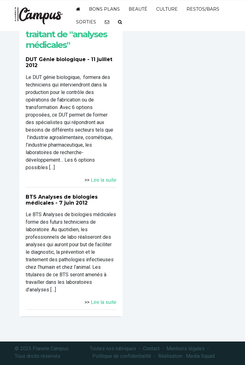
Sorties (86, 22)
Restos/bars (202, 9)
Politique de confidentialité (121, 356)
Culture (167, 9)
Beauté (138, 9)
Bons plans (104, 9)
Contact (151, 349)
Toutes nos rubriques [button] (113, 349)
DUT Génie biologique (56, 59)
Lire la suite (103, 180)
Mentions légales (185, 349)
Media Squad (200, 356)
